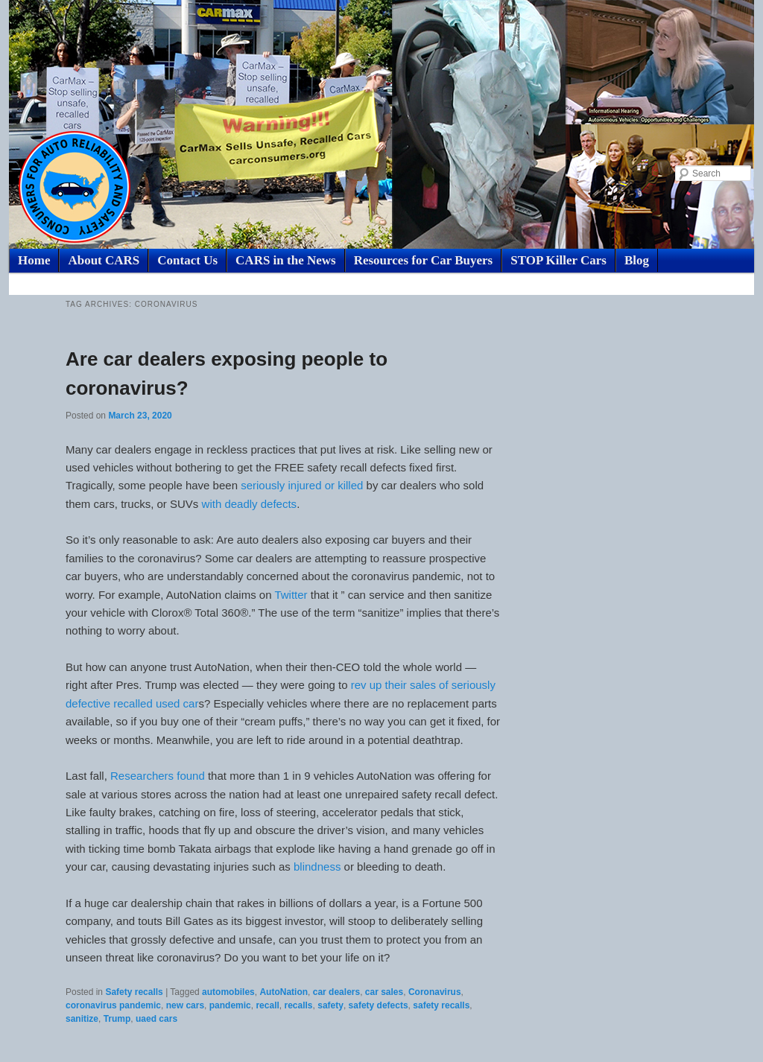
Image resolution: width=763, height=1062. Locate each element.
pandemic (230, 1005)
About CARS (103, 260)
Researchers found (157, 775)
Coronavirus (434, 992)
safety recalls (441, 1005)
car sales (384, 992)
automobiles (228, 992)
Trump (117, 1019)
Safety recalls (133, 992)
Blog (636, 260)
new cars (185, 1005)
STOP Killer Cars (558, 260)
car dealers (336, 992)
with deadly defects (249, 503)
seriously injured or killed (300, 485)
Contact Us (187, 260)
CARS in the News (285, 260)
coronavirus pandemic (113, 1005)
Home (34, 260)
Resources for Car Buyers (423, 260)
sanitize (82, 1019)
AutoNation (283, 992)
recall (267, 1005)
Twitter (290, 594)
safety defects (378, 1005)
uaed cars (156, 1019)
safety (330, 1005)
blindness (316, 866)
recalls (298, 1005)
